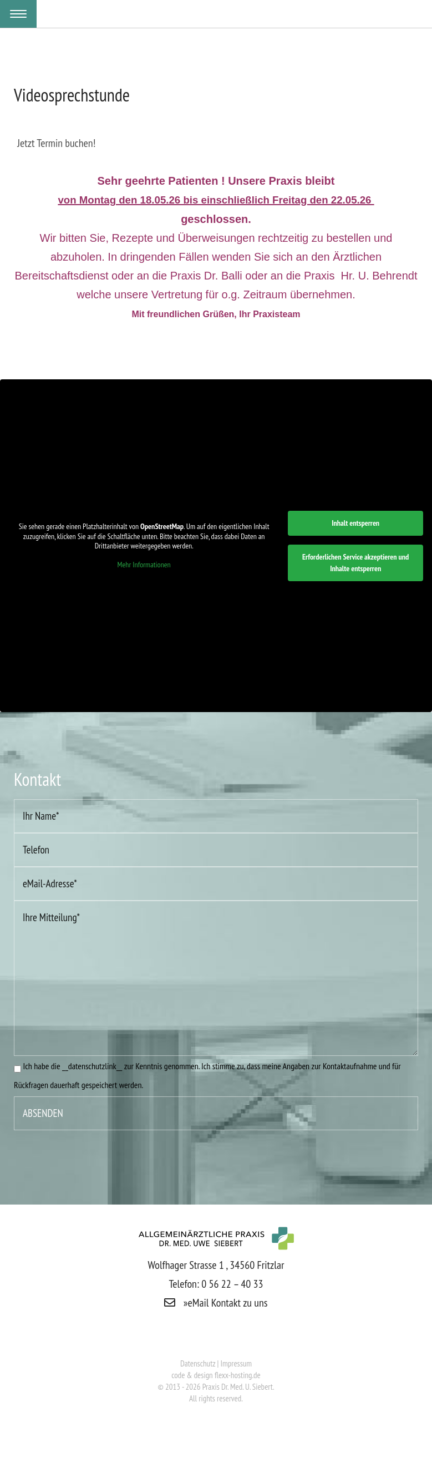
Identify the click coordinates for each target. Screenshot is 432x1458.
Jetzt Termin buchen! (56, 143)
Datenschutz (198, 1363)
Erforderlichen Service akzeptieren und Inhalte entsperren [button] (355, 562)
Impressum (236, 1363)
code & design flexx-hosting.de (216, 1375)
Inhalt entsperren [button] (355, 523)
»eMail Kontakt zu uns (215, 1303)
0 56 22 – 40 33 (232, 1284)
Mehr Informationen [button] (144, 565)
